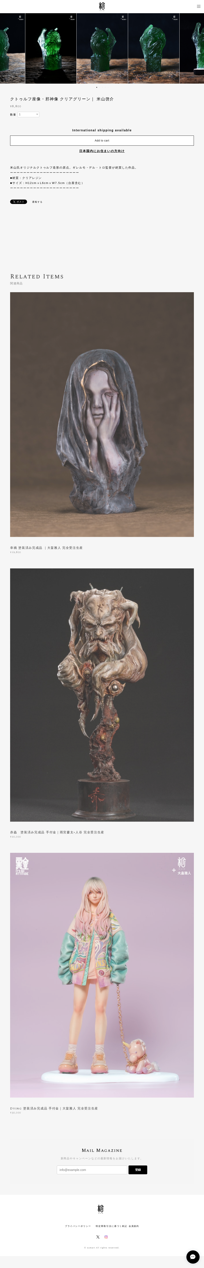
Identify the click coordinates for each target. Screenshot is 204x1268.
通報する (37, 202)
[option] (102, 48)
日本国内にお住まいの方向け (102, 151)
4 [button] (105, 87)
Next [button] (197, 48)
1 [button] (96, 87)
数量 (13, 114)
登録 (138, 1169)
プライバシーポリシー (78, 1226)
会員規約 (134, 1226)
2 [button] (99, 87)
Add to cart (102, 140)
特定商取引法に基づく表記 (111, 1226)
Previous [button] (6, 48)
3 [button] (102, 87)
